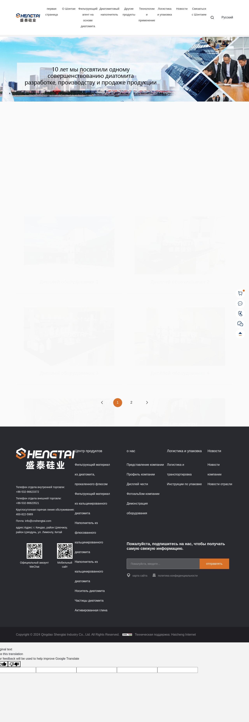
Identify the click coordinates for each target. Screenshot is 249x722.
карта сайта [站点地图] (137, 575)
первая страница (51, 11)
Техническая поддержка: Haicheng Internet (165, 634)
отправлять (214, 563)
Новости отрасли (220, 484)
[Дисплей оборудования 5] (69, 385)
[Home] (28, 17)
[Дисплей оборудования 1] (69, 156)
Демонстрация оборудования (137, 508)
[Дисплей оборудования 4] (180, 294)
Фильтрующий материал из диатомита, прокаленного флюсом (92, 474)
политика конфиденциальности (175, 575)
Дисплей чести (137, 484)
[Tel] (240, 313)
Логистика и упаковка (164, 11)
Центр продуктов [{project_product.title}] (88, 451)
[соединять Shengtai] (240, 303)
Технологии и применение (147, 14)
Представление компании (145, 464)
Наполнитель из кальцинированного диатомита (89, 571)
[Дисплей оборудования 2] (180, 156)
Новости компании (214, 469)
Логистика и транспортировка (179, 469)
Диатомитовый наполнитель (109, 11)
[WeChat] (240, 324)
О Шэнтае (68, 8)
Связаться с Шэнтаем (199, 11)
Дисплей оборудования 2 (180, 192)
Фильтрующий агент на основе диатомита (87, 17)
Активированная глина (91, 610)
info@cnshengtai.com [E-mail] (38, 520)
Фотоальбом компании (143, 493)
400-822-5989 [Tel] (24, 514)
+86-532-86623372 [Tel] (27, 491)
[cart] (240, 293)
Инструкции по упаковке (184, 484)
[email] (165, 564)
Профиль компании (141, 474)
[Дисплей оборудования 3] (69, 294)
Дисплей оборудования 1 (69, 192)
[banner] (124, 69)
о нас (131, 451)
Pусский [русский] (227, 17)
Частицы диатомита (89, 600)
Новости (182, 8)
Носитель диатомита (90, 591)
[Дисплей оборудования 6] (180, 385)
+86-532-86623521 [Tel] (27, 503)
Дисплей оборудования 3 (69, 331)
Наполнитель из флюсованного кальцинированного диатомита (89, 537)
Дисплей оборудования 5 (69, 422)
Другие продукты (129, 11)
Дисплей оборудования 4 (180, 331)
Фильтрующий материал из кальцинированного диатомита (92, 503)
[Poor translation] (14, 664)
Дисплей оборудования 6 (180, 422)
